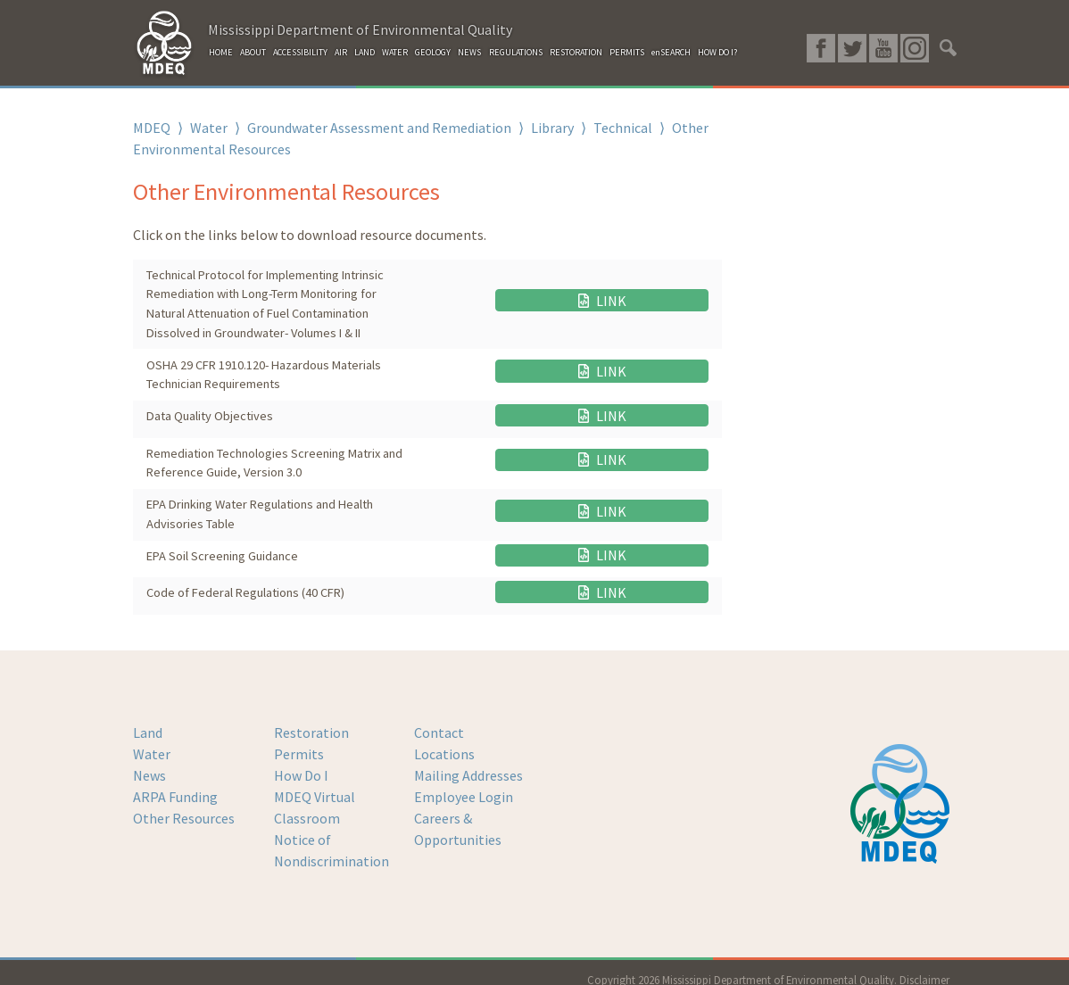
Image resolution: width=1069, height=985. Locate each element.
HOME (221, 52)
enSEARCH (671, 52)
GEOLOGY (433, 52)
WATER (395, 52)
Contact (439, 717)
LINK (664, 304)
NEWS (469, 52)
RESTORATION (576, 52)
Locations (444, 739)
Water (209, 128)
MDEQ (151, 128)
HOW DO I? (717, 52)
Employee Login (463, 781)
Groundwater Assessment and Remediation (379, 128)
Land (147, 717)
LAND (364, 52)
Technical (622, 128)
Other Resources (184, 803)
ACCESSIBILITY (300, 52)
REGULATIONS (516, 52)
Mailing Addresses (468, 760)
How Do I (301, 760)
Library (552, 128)
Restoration (311, 717)
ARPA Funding (175, 781)
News (149, 760)
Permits (299, 739)
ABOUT (253, 52)
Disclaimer (924, 964)
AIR (341, 52)
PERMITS (626, 52)
